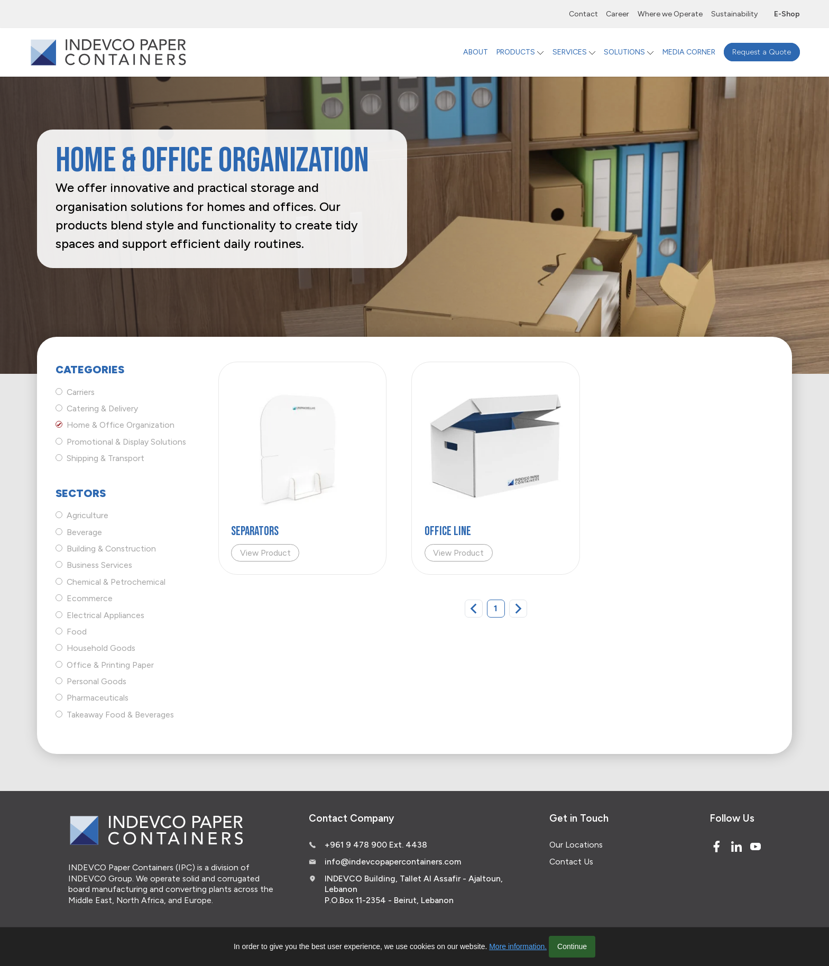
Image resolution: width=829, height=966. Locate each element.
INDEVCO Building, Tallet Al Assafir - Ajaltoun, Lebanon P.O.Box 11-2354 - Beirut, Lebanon (414, 889)
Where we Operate (670, 14)
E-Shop (787, 14)
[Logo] (108, 52)
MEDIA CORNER (688, 52)
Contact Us (571, 862)
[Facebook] (716, 846)
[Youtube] (755, 846)
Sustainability (734, 14)
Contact (583, 14)
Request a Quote (761, 52)
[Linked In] (736, 846)
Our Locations (576, 845)
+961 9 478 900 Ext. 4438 (376, 845)
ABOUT (475, 52)
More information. (518, 946)
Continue (572, 946)
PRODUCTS (515, 52)
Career (617, 14)
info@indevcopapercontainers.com (393, 862)
